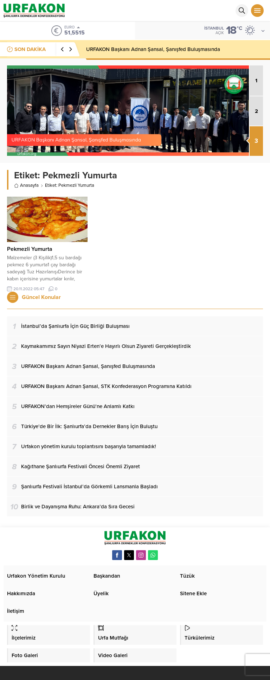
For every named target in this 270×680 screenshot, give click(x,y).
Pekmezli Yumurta (29, 249)
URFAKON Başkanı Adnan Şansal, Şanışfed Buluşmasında (153, 49)
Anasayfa (26, 185)
